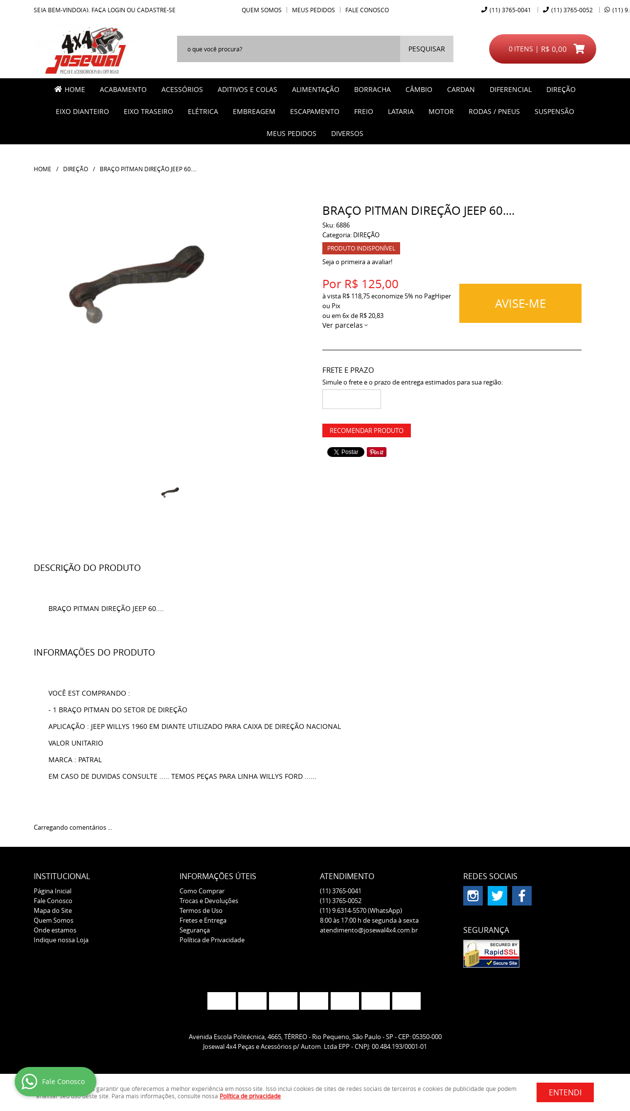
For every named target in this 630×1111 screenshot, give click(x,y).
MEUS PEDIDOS (291, 133)
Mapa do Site (53, 910)
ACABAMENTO (123, 89)
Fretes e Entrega (203, 920)
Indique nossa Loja (61, 939)
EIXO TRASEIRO (148, 111)
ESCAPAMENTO (314, 111)
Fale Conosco (367, 10)
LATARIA (401, 111)
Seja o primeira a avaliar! (357, 261)
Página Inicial (52, 890)
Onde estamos (55, 930)
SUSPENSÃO (554, 111)
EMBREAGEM (254, 111)
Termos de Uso (201, 910)
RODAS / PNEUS (494, 111)
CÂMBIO (418, 89)
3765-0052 (572, 10)
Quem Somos (262, 10)
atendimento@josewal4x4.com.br (369, 930)
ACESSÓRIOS (182, 89)
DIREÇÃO (561, 89)
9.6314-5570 (361, 910)
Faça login (108, 10)
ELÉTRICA (203, 111)
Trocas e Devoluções (209, 900)
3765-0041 (510, 10)
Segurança (195, 930)
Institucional (62, 876)
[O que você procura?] (426, 49)
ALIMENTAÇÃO (315, 89)
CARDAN (461, 89)
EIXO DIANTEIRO (82, 111)
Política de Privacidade (212, 939)
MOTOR (441, 111)
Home (75, 89)
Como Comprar (202, 890)
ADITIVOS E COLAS (247, 89)
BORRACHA (372, 89)
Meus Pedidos (313, 10)
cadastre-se (156, 10)
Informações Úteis (218, 876)
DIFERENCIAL (511, 89)
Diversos (347, 133)
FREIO (363, 111)
